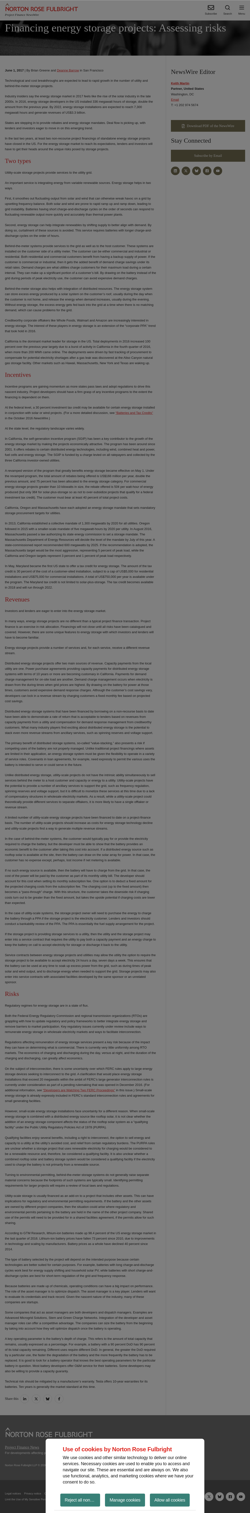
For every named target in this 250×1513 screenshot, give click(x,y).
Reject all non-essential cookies (82, 1499)
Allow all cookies (169, 1499)
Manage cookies (125, 1499)
